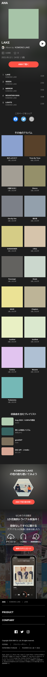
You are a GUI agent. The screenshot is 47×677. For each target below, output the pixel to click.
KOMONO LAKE (22, 47)
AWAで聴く (23, 64)
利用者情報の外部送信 (9, 648)
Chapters (35, 309)
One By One (12, 219)
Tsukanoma (12, 400)
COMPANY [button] (8, 620)
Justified (12, 339)
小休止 (35, 249)
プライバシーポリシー (20, 644)
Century (12, 370)
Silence (34, 188)
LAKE (26, 602)
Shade (35, 279)
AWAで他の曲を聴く (23, 502)
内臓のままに (12, 188)
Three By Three (34, 158)
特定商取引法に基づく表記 (31, 648)
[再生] (42, 44)
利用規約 (5, 644)
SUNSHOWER (12, 249)
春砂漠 (35, 219)
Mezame (35, 370)
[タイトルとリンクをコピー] (31, 119)
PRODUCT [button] (7, 612)
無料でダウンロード (23, 549)
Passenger (12, 279)
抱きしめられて (12, 158)
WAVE (12, 309)
